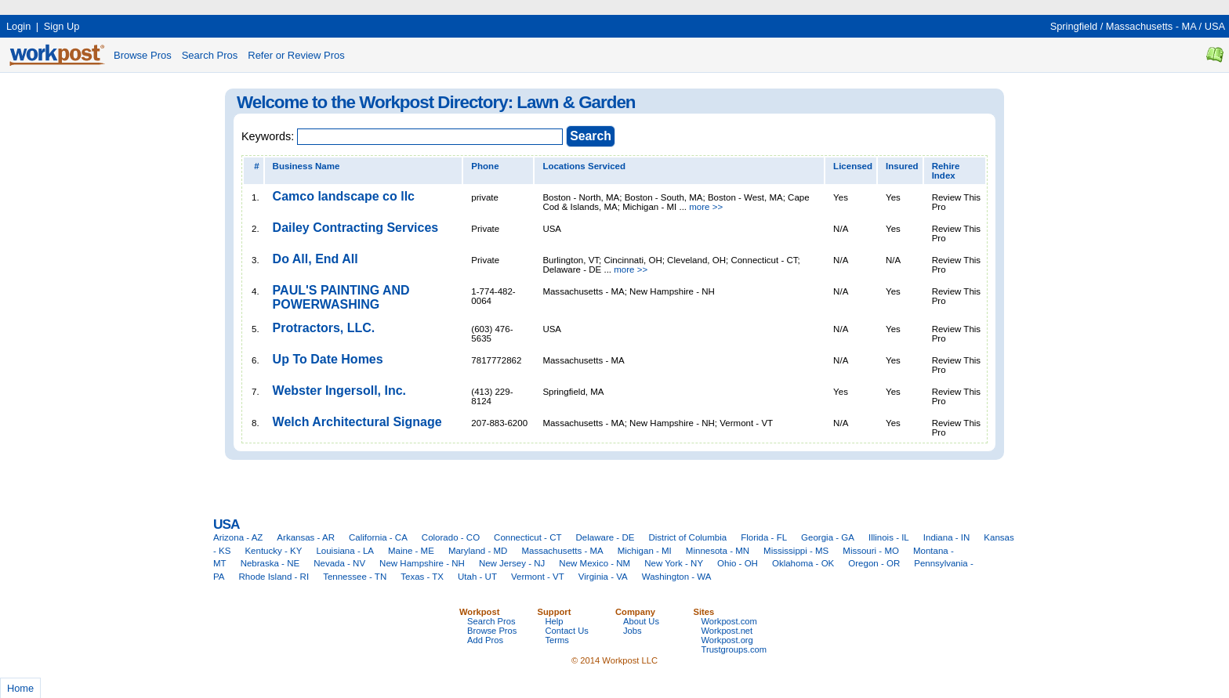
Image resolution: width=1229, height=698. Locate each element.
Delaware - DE (605, 537)
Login (18, 26)
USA (1215, 26)
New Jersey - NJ (512, 563)
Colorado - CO (451, 537)
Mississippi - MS (795, 550)
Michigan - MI (645, 550)
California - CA (378, 537)
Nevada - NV (339, 563)
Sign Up (62, 26)
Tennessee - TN (354, 576)
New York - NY (673, 563)
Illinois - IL (888, 537)
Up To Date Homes (328, 359)
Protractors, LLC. (324, 328)
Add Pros (485, 640)
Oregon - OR (874, 563)
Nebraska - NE (270, 563)
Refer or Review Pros (296, 55)
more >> (706, 207)
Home (20, 688)
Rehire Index (946, 170)
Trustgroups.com (734, 649)
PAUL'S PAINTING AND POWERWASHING (341, 297)
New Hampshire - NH (422, 563)
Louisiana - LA (345, 550)
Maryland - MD (478, 550)
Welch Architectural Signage (357, 422)
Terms (557, 640)
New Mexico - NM (594, 563)
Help (555, 621)
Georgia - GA (827, 537)
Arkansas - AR (306, 537)
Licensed (852, 166)
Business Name (306, 166)
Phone (484, 166)
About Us (641, 621)
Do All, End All (315, 259)
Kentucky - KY (273, 550)
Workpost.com (729, 621)
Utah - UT (477, 576)
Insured (902, 166)
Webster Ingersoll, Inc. (339, 390)
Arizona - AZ (238, 537)
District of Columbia (687, 537)
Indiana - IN (946, 537)
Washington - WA (677, 576)
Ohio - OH (737, 563)
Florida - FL (764, 537)
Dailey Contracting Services (356, 227)
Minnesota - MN (717, 550)
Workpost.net (727, 630)
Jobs (632, 630)
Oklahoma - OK (803, 563)
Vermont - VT (537, 576)
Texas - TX (422, 576)
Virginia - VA (603, 576)
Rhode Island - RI (274, 576)
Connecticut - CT (527, 537)
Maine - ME (411, 550)
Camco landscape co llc (344, 196)
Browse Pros (143, 55)
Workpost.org (727, 640)
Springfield (1073, 26)
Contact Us (567, 630)
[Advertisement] (285, 6)
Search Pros (210, 55)
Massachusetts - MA (1151, 26)
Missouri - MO (871, 550)
